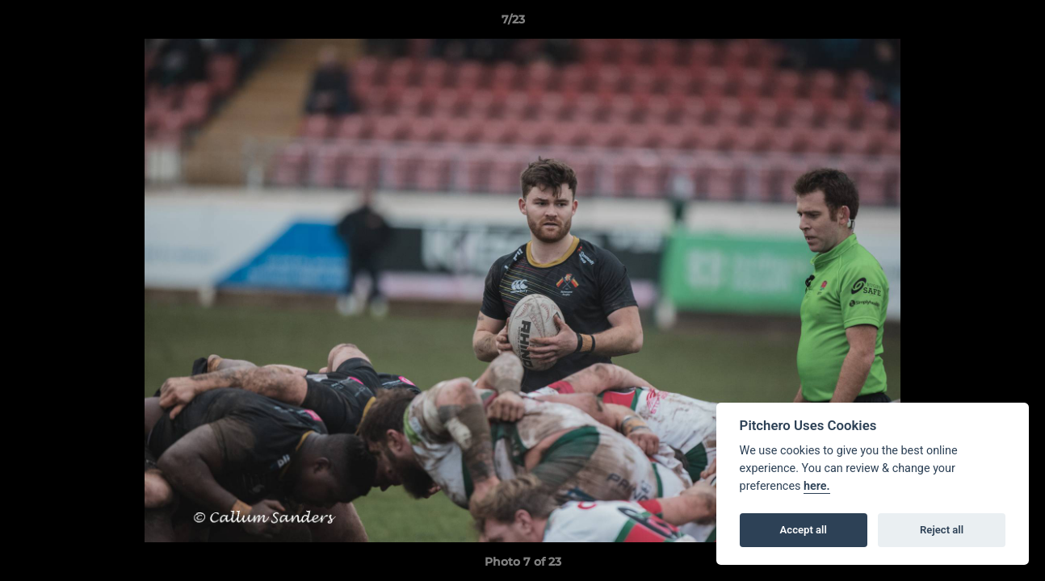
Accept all (803, 530)
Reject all (941, 530)
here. (817, 486)
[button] (977, 23)
